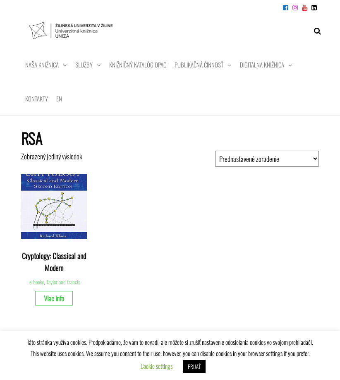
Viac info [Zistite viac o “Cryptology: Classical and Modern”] (54, 298)
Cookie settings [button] (156, 365)
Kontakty (36, 98)
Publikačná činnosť (199, 64)
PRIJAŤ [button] (194, 366)
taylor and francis (63, 282)
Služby (84, 64)
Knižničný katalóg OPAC (137, 64)
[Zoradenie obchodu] (267, 159)
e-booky (36, 282)
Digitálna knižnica (262, 64)
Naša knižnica (42, 64)
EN (59, 98)
